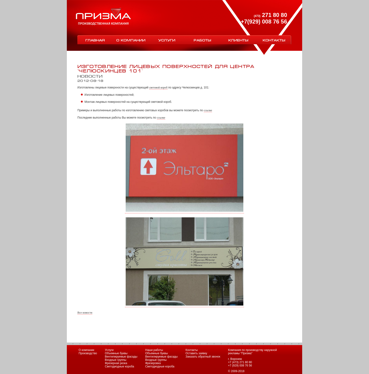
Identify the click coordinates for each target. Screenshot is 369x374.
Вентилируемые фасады (121, 356)
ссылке (208, 110)
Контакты (274, 40)
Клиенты (238, 40)
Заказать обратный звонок (202, 356)
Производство (88, 353)
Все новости (84, 312)
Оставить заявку (196, 353)
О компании (130, 40)
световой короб (158, 87)
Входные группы (115, 360)
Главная (95, 40)
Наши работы (154, 350)
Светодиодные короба (119, 366)
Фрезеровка (153, 363)
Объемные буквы (116, 353)
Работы (202, 40)
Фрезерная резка (116, 363)
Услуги (166, 40)
